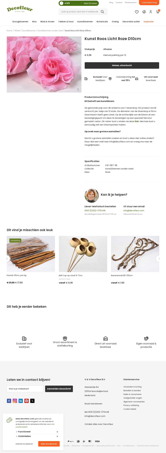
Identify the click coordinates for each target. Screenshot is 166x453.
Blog (111, 2)
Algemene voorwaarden (135, 403)
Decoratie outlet (131, 21)
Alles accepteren (49, 444)
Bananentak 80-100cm (122, 275)
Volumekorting (149, 2)
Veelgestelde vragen (134, 399)
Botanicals (102, 21)
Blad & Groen (47, 21)
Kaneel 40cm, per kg (16, 275)
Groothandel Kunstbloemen (148, 445)
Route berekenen (93, 403)
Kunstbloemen (85, 21)
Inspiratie (149, 21)
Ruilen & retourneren (134, 395)
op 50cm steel (64, 279)
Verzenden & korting (133, 386)
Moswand (76, 445)
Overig (115, 21)
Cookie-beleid (130, 411)
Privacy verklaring (132, 407)
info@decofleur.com (133, 210)
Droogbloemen (20, 21)
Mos (34, 21)
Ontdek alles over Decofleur (99, 423)
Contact (119, 2)
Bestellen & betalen (133, 390)
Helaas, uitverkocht (122, 65)
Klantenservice (130, 2)
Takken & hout (66, 21)
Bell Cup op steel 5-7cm (70, 275)
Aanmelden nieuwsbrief (61, 388)
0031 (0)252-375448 (95, 210)
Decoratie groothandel (106, 445)
